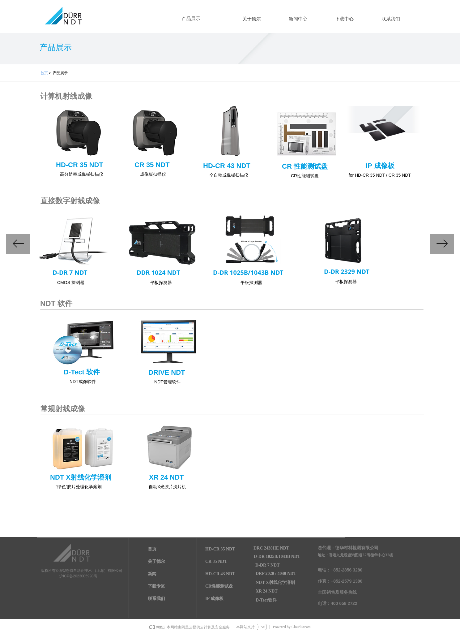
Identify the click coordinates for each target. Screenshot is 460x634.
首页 (44, 72)
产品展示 (191, 18)
